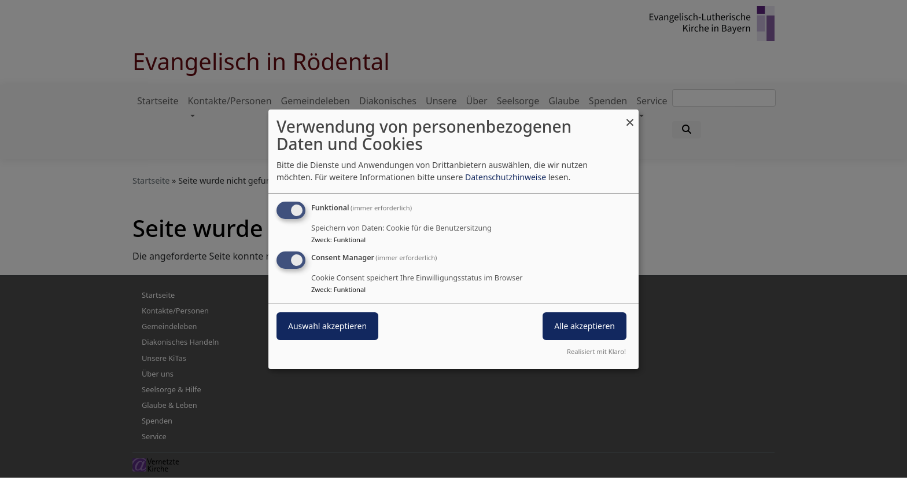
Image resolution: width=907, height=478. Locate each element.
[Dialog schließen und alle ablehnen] (630, 116)
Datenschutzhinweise (505, 177)
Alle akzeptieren (584, 325)
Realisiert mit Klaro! (596, 351)
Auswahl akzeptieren (327, 325)
